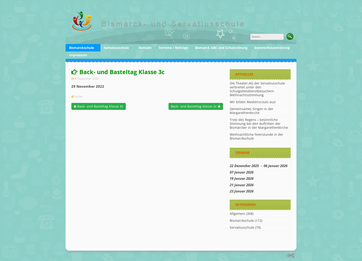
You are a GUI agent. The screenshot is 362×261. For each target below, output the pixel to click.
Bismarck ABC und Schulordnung (221, 47)
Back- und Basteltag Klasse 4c (98, 106)
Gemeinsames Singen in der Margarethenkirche (251, 111)
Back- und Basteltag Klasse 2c (195, 106)
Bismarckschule (81, 47)
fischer (78, 96)
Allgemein (237, 213)
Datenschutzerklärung (272, 47)
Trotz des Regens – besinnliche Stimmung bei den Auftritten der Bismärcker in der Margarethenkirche (259, 123)
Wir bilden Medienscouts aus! (253, 102)
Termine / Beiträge (173, 47)
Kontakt (145, 47)
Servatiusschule (116, 47)
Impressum (78, 55)
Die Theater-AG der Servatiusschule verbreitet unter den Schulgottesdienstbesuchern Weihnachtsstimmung (257, 89)
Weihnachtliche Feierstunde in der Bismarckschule (256, 136)
